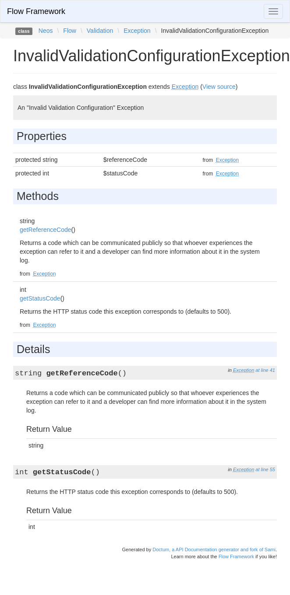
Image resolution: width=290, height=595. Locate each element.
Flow (69, 30)
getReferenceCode (45, 229)
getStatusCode (40, 298)
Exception (137, 30)
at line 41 (265, 370)
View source (219, 86)
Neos (46, 30)
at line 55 (265, 469)
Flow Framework (36, 11)
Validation (100, 30)
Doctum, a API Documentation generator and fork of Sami (214, 549)
